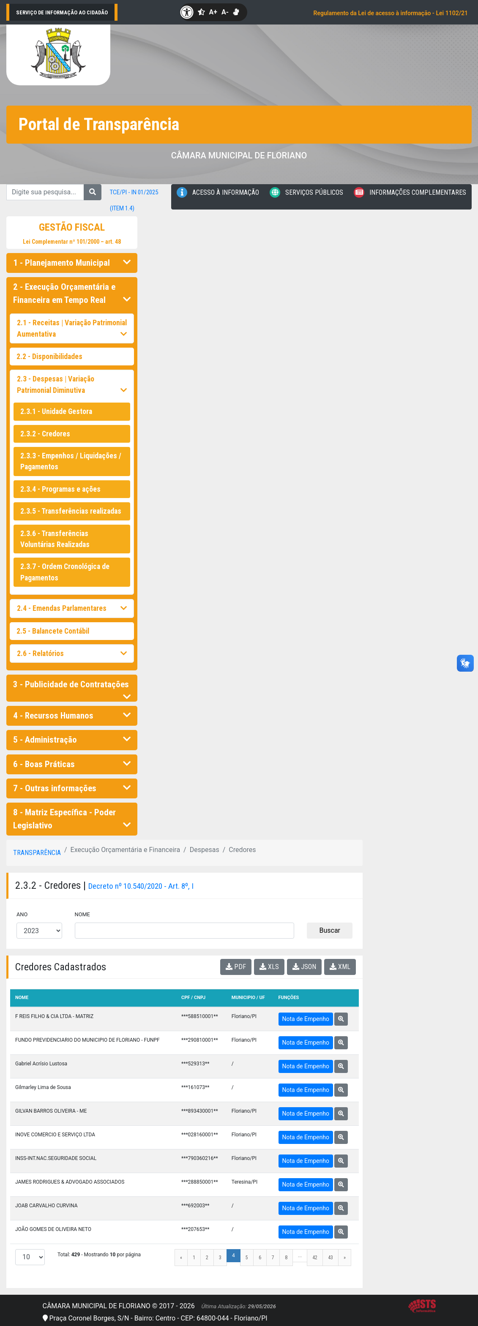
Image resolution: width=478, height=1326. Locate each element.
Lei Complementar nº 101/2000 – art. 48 (72, 241)
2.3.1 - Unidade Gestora (56, 411)
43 (330, 1258)
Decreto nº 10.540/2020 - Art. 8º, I (141, 886)
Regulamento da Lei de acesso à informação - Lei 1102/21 (391, 13)
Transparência (37, 853)
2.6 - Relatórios (72, 653)
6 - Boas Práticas (72, 764)
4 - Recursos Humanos (72, 716)
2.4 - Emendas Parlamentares (72, 608)
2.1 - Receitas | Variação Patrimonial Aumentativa (72, 328)
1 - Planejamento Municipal (72, 263)
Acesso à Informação (218, 192)
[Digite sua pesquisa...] (45, 192)
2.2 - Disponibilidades (49, 356)
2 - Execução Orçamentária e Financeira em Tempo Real (72, 293)
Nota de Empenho (305, 1019)
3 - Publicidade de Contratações (72, 686)
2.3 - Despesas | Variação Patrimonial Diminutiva (72, 384)
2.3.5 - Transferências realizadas (70, 511)
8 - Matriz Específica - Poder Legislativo (72, 818)
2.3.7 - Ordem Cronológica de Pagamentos (64, 572)
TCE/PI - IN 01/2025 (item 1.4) (134, 200)
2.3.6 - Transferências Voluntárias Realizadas (55, 539)
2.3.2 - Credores (45, 434)
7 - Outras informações (72, 788)
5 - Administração (72, 740)
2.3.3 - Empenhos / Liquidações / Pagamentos (70, 461)
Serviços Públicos (306, 192)
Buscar (329, 930)
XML (340, 967)
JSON (304, 967)
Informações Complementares (410, 192)
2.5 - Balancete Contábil (52, 631)
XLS (269, 967)
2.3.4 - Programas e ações (60, 489)
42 (314, 1258)
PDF (236, 967)
